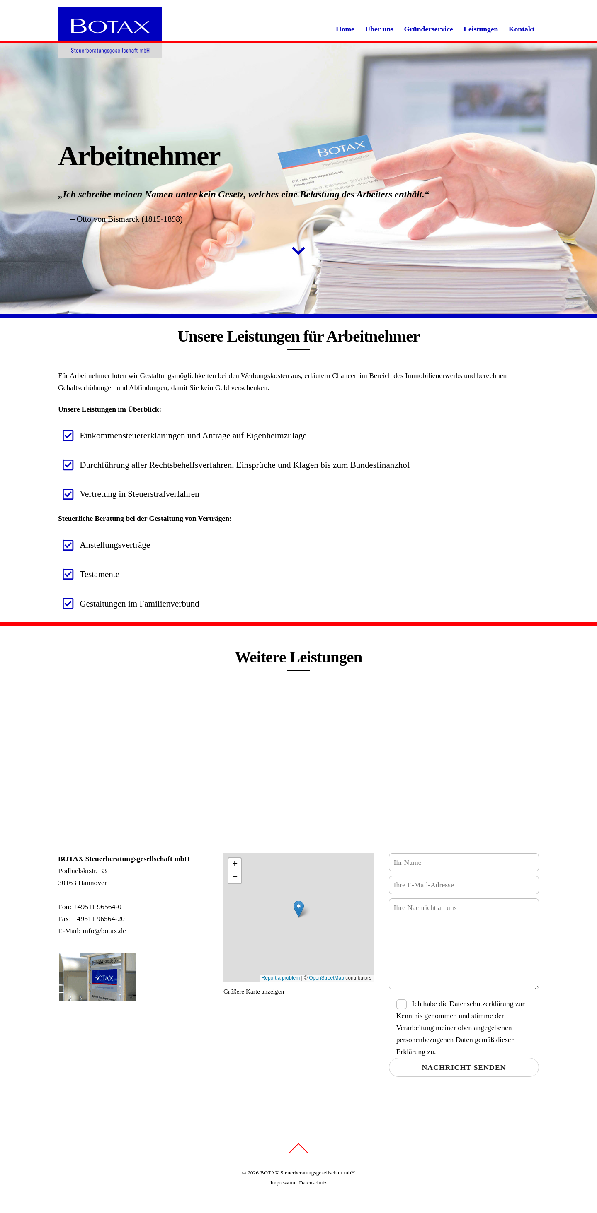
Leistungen (481, 29)
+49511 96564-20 (99, 919)
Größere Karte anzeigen (253, 990)
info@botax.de (104, 931)
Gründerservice (428, 29)
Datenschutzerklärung (481, 1003)
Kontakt (522, 29)
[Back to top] (298, 1152)
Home (345, 29)
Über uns (379, 29)
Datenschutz (313, 1182)
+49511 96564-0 (97, 907)
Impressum (282, 1182)
